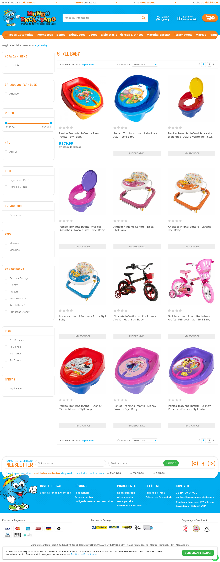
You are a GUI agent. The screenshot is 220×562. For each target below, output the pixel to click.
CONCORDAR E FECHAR (198, 553)
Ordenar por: (124, 64)
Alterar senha (125, 497)
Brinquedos (77, 34)
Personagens (182, 34)
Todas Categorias (20, 34)
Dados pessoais (126, 492)
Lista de (190, 18)
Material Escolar (158, 34)
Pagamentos (82, 492)
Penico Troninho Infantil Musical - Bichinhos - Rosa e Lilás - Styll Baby (81, 228)
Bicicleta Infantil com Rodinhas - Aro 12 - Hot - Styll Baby (134, 318)
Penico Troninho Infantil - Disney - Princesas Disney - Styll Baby (190, 407)
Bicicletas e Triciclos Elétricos (122, 34)
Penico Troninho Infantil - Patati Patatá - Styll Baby (79, 135)
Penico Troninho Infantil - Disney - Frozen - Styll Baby (135, 407)
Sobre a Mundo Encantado (55, 492)
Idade (214, 34)
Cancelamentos (84, 497)
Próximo (214, 64)
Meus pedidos (125, 501)
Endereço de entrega (129, 505)
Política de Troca (155, 492)
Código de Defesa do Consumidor (94, 501)
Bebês (60, 34)
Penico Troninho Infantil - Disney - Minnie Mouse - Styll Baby (81, 407)
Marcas (201, 34)
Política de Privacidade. (84, 554)
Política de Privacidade (158, 497)
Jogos (93, 34)
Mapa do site (183, 545)
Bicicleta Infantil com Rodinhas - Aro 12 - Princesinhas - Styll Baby (189, 318)
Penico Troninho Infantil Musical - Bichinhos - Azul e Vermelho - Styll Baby (190, 137)
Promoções (45, 34)
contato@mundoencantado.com (195, 497)
